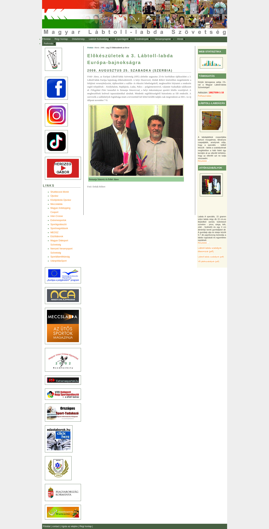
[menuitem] (46, 39)
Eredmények (141, 39)
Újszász (54, 196)
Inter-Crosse (57, 216)
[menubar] (117, 41)
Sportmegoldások (59, 228)
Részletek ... (203, 161)
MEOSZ (55, 232)
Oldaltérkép (78, 39)
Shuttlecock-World (60, 192)
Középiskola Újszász (61, 200)
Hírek (180, 39)
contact (56, 526)
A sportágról (121, 39)
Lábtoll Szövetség (99, 39)
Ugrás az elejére (69, 526)
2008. (102, 48)
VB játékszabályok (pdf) (208, 261)
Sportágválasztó (59, 224)
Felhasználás (204, 96)
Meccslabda (57, 204)
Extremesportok (58, 220)
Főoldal (46, 39)
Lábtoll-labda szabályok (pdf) (211, 257)
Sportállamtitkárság (60, 256)
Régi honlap (61, 39)
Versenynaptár (163, 39)
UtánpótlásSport (59, 261)
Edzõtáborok (57, 236)
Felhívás (48, 43)
